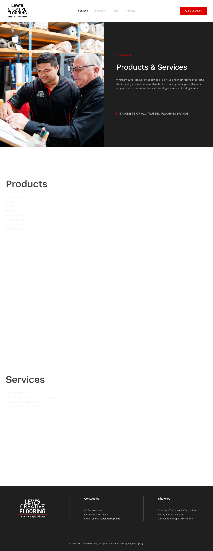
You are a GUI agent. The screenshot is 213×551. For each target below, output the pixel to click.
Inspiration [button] (100, 10)
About (116, 10)
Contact (130, 10)
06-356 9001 (193, 11)
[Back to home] (18, 11)
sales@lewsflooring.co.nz (106, 518)
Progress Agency (135, 544)
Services (83, 10)
